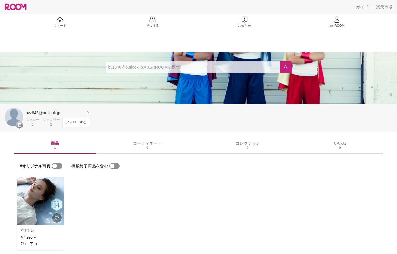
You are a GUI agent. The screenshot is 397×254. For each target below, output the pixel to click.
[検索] (286, 67)
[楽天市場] (384, 7)
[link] (40, 201)
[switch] (57, 166)
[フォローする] (76, 122)
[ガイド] (362, 7)
